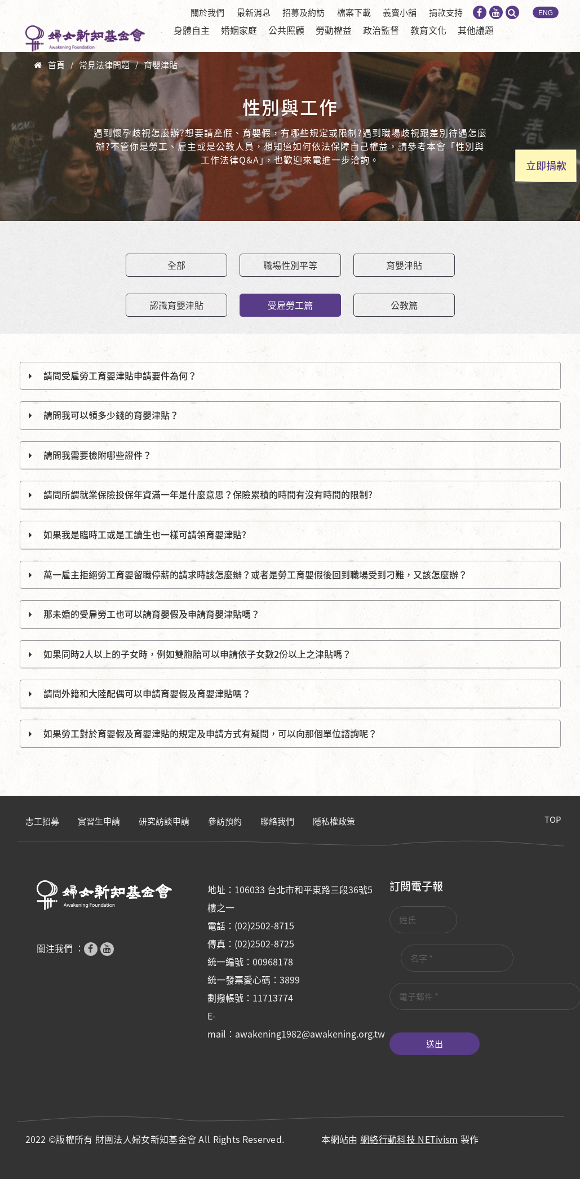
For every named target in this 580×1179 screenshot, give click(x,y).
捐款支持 (446, 12)
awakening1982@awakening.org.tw (310, 1033)
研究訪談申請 (164, 821)
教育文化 (428, 30)
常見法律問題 (104, 65)
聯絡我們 (277, 821)
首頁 (56, 65)
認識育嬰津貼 (176, 305)
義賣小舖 (400, 12)
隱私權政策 (334, 821)
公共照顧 (286, 30)
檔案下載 (354, 12)
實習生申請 (99, 821)
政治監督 (381, 30)
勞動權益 (334, 30)
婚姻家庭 (239, 30)
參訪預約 (225, 821)
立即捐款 (546, 165)
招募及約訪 (303, 12)
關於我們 (207, 12)
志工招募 (42, 821)
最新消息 (254, 12)
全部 (176, 265)
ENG (545, 13)
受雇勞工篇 (290, 305)
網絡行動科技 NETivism (409, 1139)
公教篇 (404, 305)
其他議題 (476, 30)
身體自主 (192, 30)
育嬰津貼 (161, 65)
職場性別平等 (290, 265)
